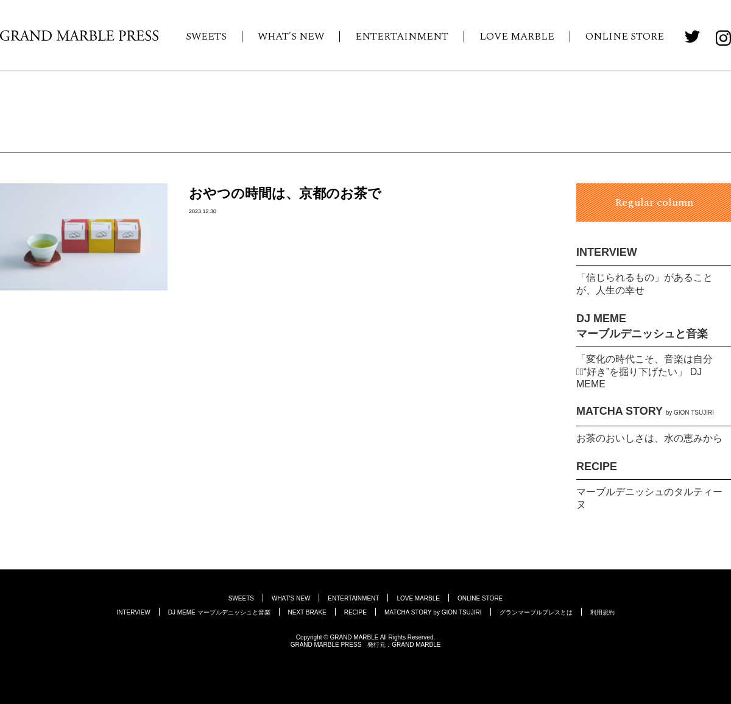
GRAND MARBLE (416, 644)
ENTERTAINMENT (401, 36)
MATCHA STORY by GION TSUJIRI (433, 612)
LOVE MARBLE (516, 36)
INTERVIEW (606, 252)
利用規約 (602, 612)
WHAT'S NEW (291, 36)
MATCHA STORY (645, 411)
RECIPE (596, 466)
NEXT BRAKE (307, 612)
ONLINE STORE (624, 36)
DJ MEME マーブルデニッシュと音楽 (219, 612)
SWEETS (206, 36)
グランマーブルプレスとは (536, 612)
